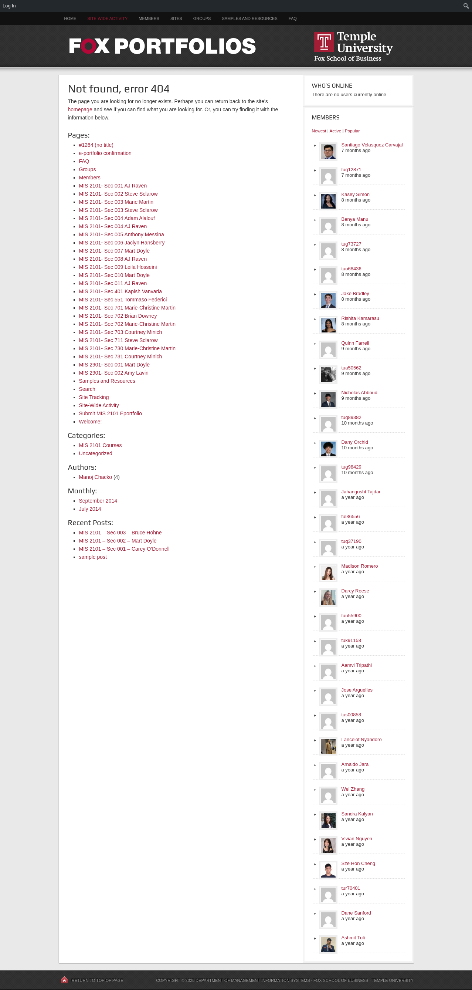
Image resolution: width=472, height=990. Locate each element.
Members (149, 18)
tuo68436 (351, 268)
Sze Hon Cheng (359, 863)
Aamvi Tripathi (357, 665)
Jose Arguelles (357, 690)
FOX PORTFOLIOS (236, 46)
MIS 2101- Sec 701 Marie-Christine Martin (127, 308)
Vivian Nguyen (357, 838)
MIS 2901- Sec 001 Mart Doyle (114, 365)
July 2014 (90, 509)
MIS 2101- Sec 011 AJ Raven (113, 283)
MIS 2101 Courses (100, 445)
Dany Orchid (355, 442)
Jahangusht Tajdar (361, 491)
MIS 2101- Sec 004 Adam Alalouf (117, 218)
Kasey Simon (356, 194)
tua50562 (351, 368)
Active (335, 130)
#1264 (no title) (96, 145)
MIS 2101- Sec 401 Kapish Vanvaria (120, 291)
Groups (202, 18)
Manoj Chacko (95, 477)
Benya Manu (355, 219)
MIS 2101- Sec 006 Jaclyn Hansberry (122, 243)
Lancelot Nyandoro (362, 739)
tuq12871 (351, 169)
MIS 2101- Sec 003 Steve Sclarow (118, 210)
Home (70, 18)
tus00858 (351, 714)
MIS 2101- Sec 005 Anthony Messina (121, 234)
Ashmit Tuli (353, 937)
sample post (93, 557)
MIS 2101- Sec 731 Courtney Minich (120, 356)
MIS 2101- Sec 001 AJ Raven (113, 186)
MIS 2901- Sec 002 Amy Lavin (114, 373)
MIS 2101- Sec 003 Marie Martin (116, 202)
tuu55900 (351, 615)
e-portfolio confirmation (105, 153)
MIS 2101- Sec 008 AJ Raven (113, 259)
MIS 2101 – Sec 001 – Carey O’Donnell (124, 549)
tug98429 (351, 467)
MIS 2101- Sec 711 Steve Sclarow (118, 340)
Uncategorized (95, 453)
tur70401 (351, 888)
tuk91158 (351, 640)
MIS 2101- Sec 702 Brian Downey (118, 316)
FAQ (293, 18)
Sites (176, 18)
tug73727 (351, 244)
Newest (319, 130)
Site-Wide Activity (108, 18)
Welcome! (90, 422)
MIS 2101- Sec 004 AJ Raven (113, 226)
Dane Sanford (356, 913)
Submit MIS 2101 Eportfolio (110, 413)
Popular (352, 130)
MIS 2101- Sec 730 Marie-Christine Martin (127, 348)
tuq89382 (351, 417)
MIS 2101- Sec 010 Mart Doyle (114, 275)
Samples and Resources (249, 18)
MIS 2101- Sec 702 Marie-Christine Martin (127, 324)
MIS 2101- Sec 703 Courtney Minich (120, 332)
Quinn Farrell (355, 343)
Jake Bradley (355, 293)
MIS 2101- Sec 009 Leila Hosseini (118, 267)
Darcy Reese (355, 591)
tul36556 (351, 516)
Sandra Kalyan (357, 814)
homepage (80, 109)
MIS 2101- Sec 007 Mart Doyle (114, 251)
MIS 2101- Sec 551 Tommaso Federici (123, 300)
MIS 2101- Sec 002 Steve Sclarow (118, 194)
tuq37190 (351, 541)
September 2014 (98, 501)
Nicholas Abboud (360, 392)
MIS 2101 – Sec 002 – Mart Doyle (118, 541)
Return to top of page (97, 980)
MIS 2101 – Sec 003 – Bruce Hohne (120, 532)
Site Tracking (94, 397)
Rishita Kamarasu (361, 318)
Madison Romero (360, 566)
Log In (9, 6)
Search (87, 389)
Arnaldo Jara (355, 764)
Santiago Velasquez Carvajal (372, 145)
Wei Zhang (353, 789)
